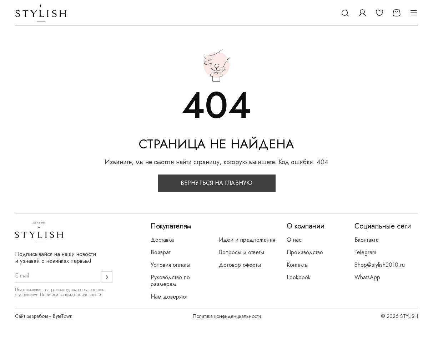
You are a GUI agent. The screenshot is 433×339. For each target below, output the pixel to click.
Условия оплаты (170, 264)
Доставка (162, 239)
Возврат (161, 252)
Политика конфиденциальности (227, 316)
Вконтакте (366, 239)
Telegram (365, 252)
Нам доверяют (169, 296)
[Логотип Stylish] (41, 12)
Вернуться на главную (216, 183)
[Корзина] (396, 13)
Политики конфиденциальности (70, 294)
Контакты (297, 264)
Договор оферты (240, 264)
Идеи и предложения (247, 239)
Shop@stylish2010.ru (379, 264)
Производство (305, 252)
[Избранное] (379, 13)
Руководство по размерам (170, 281)
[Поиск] (345, 13)
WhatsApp (367, 277)
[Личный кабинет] (362, 13)
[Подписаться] (106, 277)
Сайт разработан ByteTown (43, 316)
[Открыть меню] (413, 13)
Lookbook (299, 277)
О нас (294, 239)
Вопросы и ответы (241, 252)
